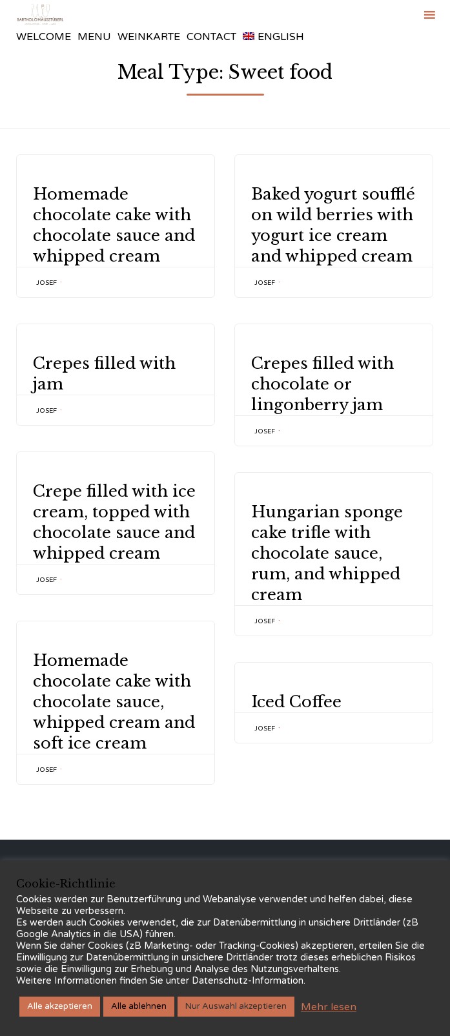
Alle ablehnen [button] (139, 1006)
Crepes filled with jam (104, 373)
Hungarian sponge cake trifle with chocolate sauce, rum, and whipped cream (327, 553)
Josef (46, 283)
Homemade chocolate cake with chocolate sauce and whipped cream (114, 225)
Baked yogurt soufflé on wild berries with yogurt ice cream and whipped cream (333, 225)
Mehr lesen (328, 1006)
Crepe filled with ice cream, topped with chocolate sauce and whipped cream (114, 522)
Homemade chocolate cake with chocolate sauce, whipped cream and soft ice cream (114, 701)
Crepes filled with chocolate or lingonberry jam (322, 384)
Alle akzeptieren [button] (59, 1006)
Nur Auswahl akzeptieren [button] (236, 1006)
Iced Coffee (296, 701)
